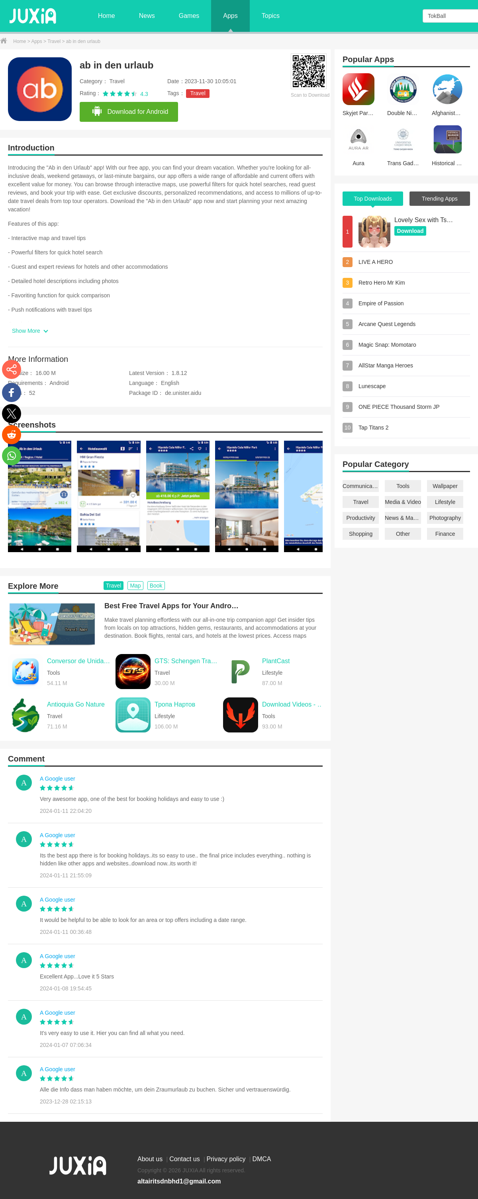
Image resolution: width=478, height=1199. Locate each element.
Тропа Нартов (175, 704)
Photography (445, 518)
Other (403, 534)
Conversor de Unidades (79, 661)
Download (410, 231)
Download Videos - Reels (294, 704)
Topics (271, 15)
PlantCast (276, 661)
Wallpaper (445, 486)
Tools (402, 486)
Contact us (185, 1159)
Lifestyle (445, 502)
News (147, 15)
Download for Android (130, 111)
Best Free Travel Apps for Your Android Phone (172, 606)
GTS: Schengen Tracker (187, 661)
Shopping (360, 534)
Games (189, 15)
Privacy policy (227, 1159)
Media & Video (403, 502)
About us (151, 1159)
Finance (445, 534)
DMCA (261, 1159)
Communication (361, 486)
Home (106, 15)
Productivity (360, 518)
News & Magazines (403, 518)
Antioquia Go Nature (76, 704)
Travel (54, 41)
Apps (230, 15)
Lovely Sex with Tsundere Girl (424, 220)
